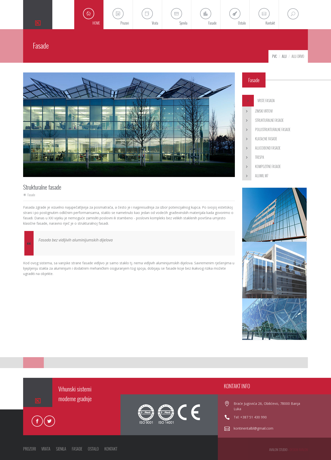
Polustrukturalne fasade (266, 129)
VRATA (45, 449)
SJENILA (61, 449)
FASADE (77, 449)
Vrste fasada (258, 100)
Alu (284, 56)
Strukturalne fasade (263, 120)
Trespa (253, 157)
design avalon (299, 449)
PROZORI (29, 449)
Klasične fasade (259, 138)
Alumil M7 (255, 175)
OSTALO (93, 449)
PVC (274, 56)
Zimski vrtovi (257, 111)
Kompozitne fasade (261, 166)
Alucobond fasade (261, 148)
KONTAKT (110, 449)
